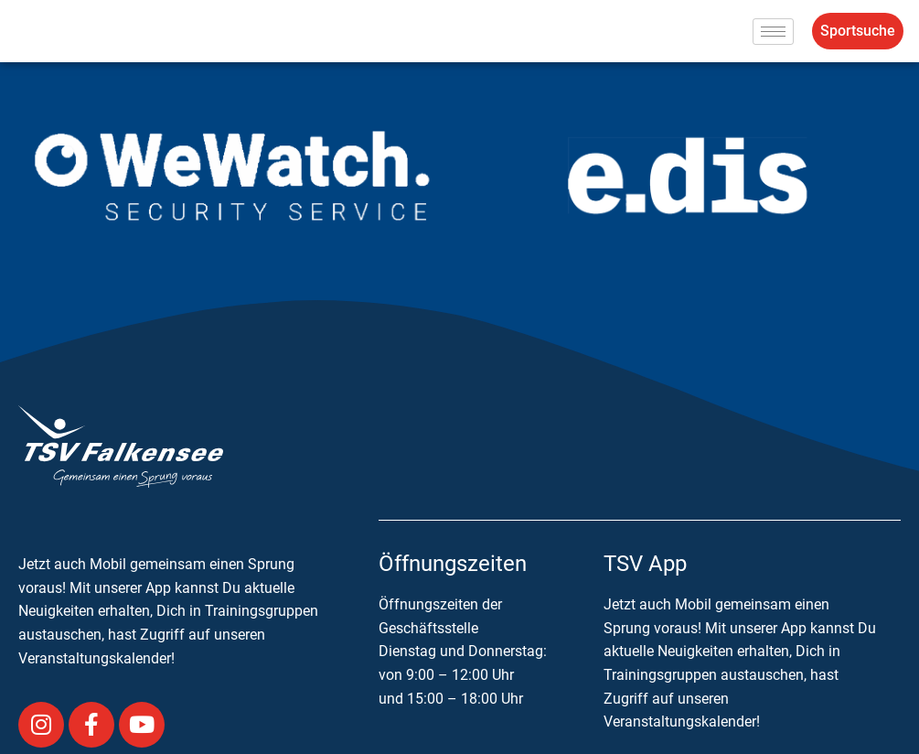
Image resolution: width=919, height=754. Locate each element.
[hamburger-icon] (773, 31)
